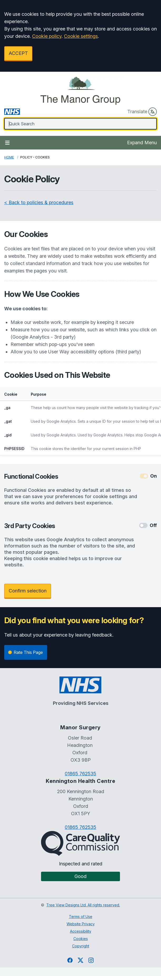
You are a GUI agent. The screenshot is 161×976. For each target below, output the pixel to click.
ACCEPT (18, 53)
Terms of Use (80, 916)
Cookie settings (81, 36)
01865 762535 (80, 773)
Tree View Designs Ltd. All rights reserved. (83, 905)
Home (9, 157)
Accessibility (80, 931)
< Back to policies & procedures (38, 202)
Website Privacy (81, 924)
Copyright (80, 946)
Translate (142, 111)
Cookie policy (47, 36)
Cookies (80, 938)
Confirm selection (28, 590)
